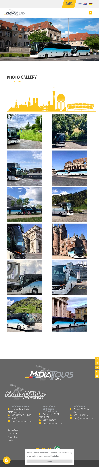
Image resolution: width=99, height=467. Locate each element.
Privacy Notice (13, 437)
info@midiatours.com (22, 421)
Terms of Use (12, 433)
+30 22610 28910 (81, 415)
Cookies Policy (13, 430)
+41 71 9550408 (49, 420)
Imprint (10, 440)
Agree (49, 461)
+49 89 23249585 (19, 415)
